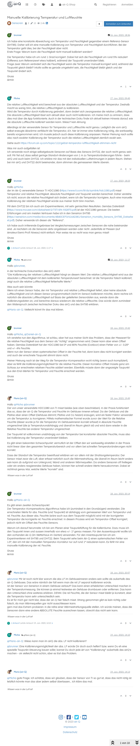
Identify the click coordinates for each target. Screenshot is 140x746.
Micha (17, 98)
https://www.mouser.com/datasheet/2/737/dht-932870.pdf (42, 209)
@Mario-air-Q (15, 309)
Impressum (70, 726)
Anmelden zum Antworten (118, 23)
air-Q (77, 721)
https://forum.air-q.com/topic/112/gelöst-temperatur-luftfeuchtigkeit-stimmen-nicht (68, 143)
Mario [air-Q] (20, 398)
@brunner (26, 260)
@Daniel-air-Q (32, 334)
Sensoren (17, 23)
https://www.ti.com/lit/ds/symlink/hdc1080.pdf (87, 190)
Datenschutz (70, 732)
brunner (17, 35)
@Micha (18, 187)
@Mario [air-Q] (28, 635)
